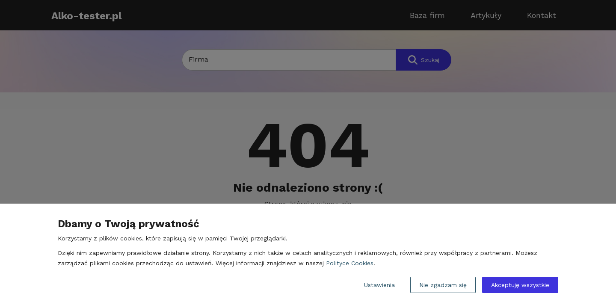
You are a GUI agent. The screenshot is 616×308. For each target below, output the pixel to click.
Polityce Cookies (349, 263)
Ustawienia (379, 284)
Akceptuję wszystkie (520, 284)
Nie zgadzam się (443, 284)
